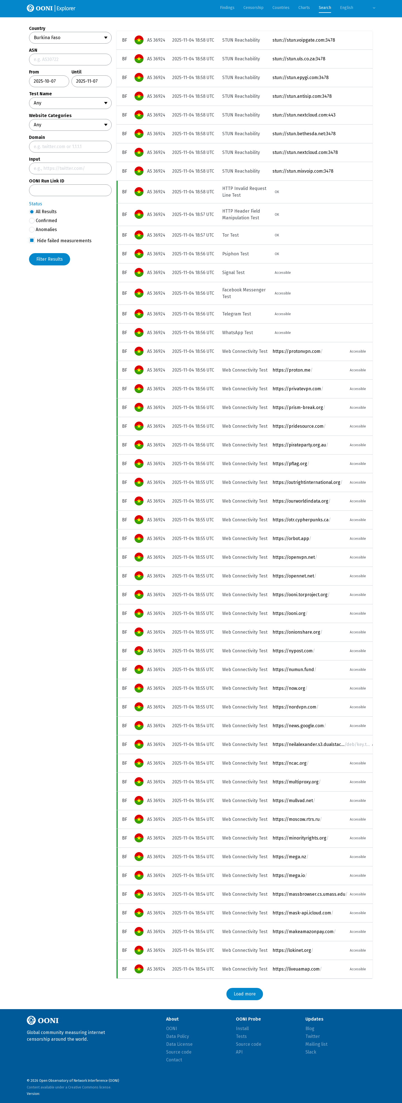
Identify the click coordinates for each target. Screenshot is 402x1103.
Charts (304, 7)
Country (37, 28)
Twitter (312, 1036)
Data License (179, 1044)
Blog (309, 1028)
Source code (179, 1052)
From (34, 72)
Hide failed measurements (64, 240)
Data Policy (177, 1036)
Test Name (40, 94)
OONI (171, 1028)
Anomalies (43, 229)
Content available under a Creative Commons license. (69, 1087)
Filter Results (49, 259)
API (239, 1052)
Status (35, 203)
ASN (33, 50)
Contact (174, 1059)
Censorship (253, 7)
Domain (37, 137)
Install (242, 1028)
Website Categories (50, 115)
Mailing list (316, 1044)
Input (34, 159)
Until (76, 72)
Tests (241, 1036)
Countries (280, 7)
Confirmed (43, 221)
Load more (245, 994)
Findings (227, 7)
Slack (310, 1052)
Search (325, 7)
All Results (43, 212)
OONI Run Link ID (46, 181)
